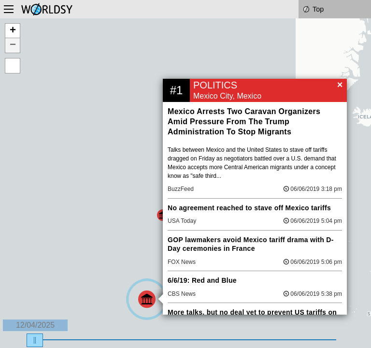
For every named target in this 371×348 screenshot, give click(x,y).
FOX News (182, 262)
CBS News (182, 293)
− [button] (13, 45)
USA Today (182, 221)
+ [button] (13, 31)
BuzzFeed (181, 189)
